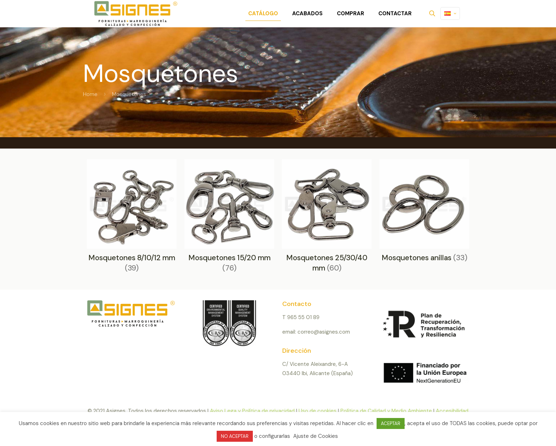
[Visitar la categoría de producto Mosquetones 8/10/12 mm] (132, 218)
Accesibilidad (452, 410)
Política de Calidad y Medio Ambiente (386, 410)
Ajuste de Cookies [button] (315, 436)
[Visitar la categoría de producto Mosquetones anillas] (424, 213)
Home (90, 94)
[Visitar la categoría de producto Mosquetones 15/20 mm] (229, 218)
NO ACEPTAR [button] (235, 436)
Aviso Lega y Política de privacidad (252, 410)
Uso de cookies (318, 410)
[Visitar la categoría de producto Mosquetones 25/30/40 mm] (327, 218)
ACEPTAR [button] (390, 423)
